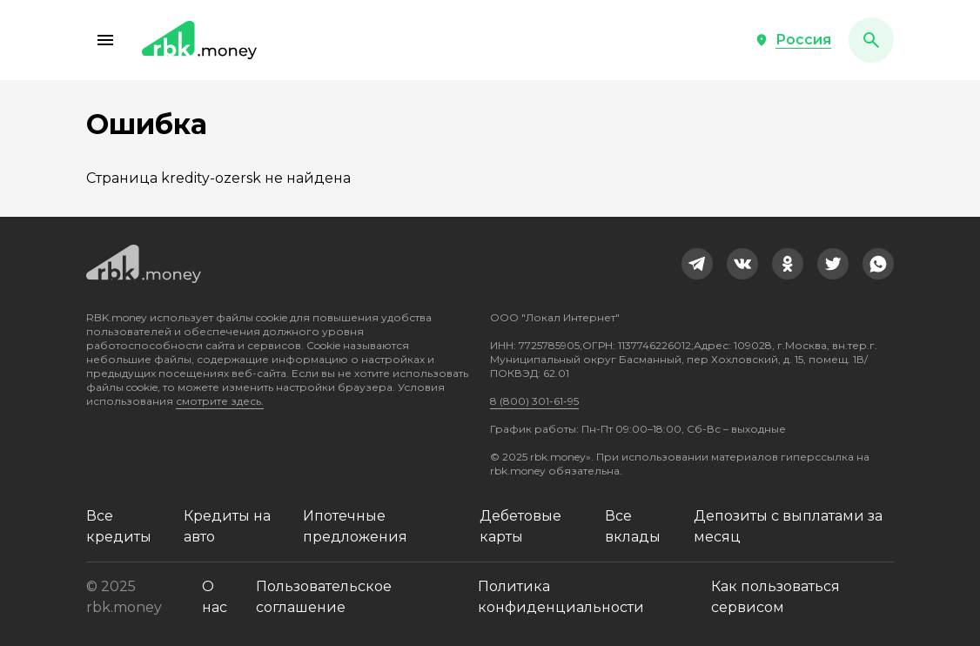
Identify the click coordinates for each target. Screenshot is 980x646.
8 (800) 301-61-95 (534, 400)
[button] (105, 40)
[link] (697, 263)
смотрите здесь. (220, 400)
